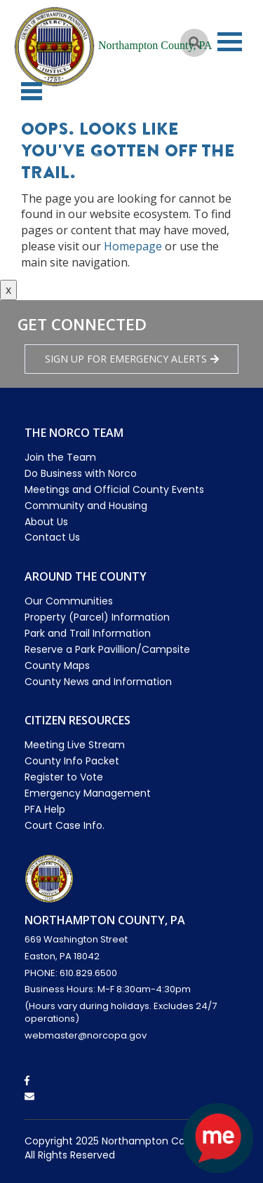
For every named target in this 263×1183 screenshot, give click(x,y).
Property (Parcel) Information (97, 617)
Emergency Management (88, 793)
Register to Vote (64, 777)
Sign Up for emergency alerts (132, 358)
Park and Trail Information (88, 633)
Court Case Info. (64, 825)
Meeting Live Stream (75, 745)
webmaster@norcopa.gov (86, 1035)
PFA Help (45, 809)
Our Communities (69, 601)
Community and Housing (86, 506)
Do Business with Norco (81, 473)
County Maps (57, 665)
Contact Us (52, 537)
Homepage (133, 246)
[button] (31, 91)
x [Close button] (8, 289)
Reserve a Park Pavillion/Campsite (107, 649)
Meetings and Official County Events (114, 489)
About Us (46, 522)
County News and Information (98, 682)
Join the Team (60, 457)
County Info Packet (72, 761)
